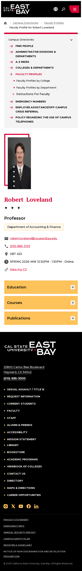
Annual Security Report (20, 532)
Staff (11, 418)
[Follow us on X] (13, 506)
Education (41, 287)
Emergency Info (14, 526)
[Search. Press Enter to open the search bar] (63, 9)
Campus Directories (25, 23)
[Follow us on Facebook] (29, 506)
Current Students (21, 403)
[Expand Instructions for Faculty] (13, 94)
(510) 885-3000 (15, 378)
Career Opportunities (24, 495)
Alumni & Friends (19, 425)
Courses (41, 303)
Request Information (23, 396)
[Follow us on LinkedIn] (36, 506)
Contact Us (16, 473)
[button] (56, 9)
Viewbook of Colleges (24, 466)
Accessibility (17, 432)
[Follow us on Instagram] (6, 506)
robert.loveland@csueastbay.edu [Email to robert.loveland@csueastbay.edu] (33, 238)
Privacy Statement (16, 519)
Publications (41, 318)
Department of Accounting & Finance (34, 227)
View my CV (18, 269)
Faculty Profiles (54, 23)
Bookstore (16, 452)
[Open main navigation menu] (74, 9)
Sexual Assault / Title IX (25, 389)
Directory (15, 480)
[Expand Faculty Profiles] (11, 74)
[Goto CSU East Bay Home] (5, 22)
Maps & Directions (21, 488)
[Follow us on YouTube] (21, 506)
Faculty (13, 410)
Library (13, 445)
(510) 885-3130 (20, 246)
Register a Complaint (18, 545)
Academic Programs (22, 459)
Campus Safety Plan (17, 539)
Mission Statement (21, 439)
